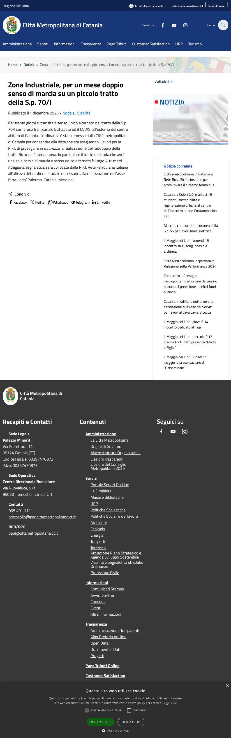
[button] (106, 710)
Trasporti (97, 542)
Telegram (80, 202)
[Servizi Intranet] (216, 6)
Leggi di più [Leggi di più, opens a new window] (170, 703)
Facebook (18, 202)
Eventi (95, 608)
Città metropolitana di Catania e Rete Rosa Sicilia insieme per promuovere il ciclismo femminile (189, 179)
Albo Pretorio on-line (108, 637)
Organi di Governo (105, 447)
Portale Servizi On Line (109, 485)
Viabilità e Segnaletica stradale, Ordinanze (116, 564)
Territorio (98, 548)
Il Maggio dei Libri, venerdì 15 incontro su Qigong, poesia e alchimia (186, 246)
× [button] (227, 685)
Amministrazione (100, 434)
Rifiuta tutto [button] (131, 722)
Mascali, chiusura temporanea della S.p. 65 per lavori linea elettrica (191, 228)
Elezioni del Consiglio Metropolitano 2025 (108, 466)
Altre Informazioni (105, 614)
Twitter (37, 202)
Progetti (97, 656)
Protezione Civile (104, 573)
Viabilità (83, 113)
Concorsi (97, 602)
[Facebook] (160, 25)
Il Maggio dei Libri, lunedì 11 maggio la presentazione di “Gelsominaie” (185, 362)
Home (12, 64)
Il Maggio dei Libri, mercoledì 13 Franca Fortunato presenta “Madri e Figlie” (190, 342)
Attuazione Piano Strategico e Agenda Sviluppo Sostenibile (115, 555)
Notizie (29, 64)
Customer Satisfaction (105, 676)
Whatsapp (58, 202)
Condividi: (19, 194)
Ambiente (98, 523)
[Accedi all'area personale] (146, 6)
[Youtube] (171, 25)
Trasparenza (96, 624)
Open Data (99, 643)
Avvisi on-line (102, 595)
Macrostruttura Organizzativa (115, 453)
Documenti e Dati (105, 649)
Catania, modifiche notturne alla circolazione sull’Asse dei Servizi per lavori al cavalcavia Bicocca (188, 307)
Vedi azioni (165, 81)
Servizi (91, 478)
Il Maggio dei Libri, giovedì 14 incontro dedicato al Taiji (186, 324)
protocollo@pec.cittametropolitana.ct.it (42, 517)
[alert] (115, 710)
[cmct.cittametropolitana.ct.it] (187, 6)
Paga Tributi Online (102, 666)
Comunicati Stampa (107, 589)
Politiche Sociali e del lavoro (114, 516)
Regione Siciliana (16, 6)
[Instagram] (182, 25)
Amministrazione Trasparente (115, 631)
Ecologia (97, 529)
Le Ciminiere (100, 491)
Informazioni (96, 583)
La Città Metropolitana (109, 440)
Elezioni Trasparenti (106, 459)
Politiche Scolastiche (108, 510)
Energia (96, 535)
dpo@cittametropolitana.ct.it (33, 533)
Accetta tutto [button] (100, 722)
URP (94, 504)
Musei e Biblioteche (107, 497)
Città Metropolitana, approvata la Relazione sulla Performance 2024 (190, 263)
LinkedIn (100, 202)
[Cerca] (222, 25)
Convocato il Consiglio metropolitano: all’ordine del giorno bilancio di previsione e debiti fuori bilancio (190, 284)
